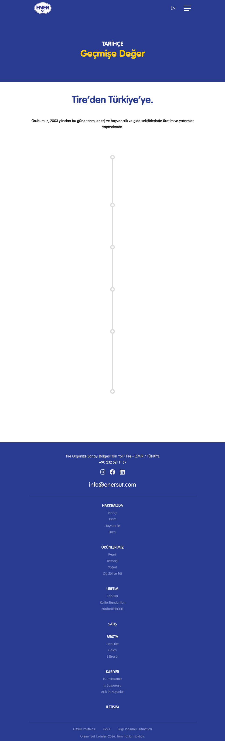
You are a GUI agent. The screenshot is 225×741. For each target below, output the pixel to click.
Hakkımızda (112, 505)
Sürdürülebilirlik (112, 609)
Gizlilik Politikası (84, 729)
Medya (112, 636)
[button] (187, 8)
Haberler (112, 644)
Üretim (112, 588)
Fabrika (112, 596)
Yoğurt (112, 567)
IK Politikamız (112, 679)
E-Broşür (113, 657)
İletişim (112, 707)
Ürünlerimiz (112, 547)
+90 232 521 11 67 (112, 462)
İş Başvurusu (112, 686)
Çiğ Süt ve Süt (112, 574)
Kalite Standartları (112, 603)
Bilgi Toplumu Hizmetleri (135, 729)
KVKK (106, 729)
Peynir (112, 555)
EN (173, 8)
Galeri (112, 650)
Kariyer (112, 671)
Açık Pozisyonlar (112, 692)
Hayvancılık (112, 526)
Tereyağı (112, 561)
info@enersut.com (112, 485)
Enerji (112, 532)
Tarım (112, 519)
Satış (112, 624)
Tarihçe (112, 513)
